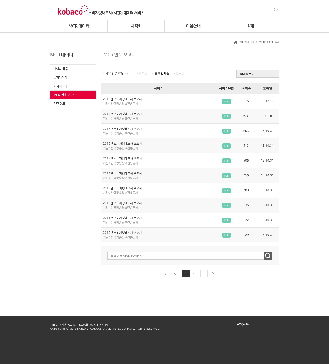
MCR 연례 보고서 (64, 95)
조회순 (180, 73)
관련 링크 (59, 104)
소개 (250, 26)
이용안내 (193, 26)
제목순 (143, 73)
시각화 (136, 26)
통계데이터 (60, 78)
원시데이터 (60, 86)
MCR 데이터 (79, 26)
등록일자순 (161, 73)
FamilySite (242, 324)
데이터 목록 (60, 69)
